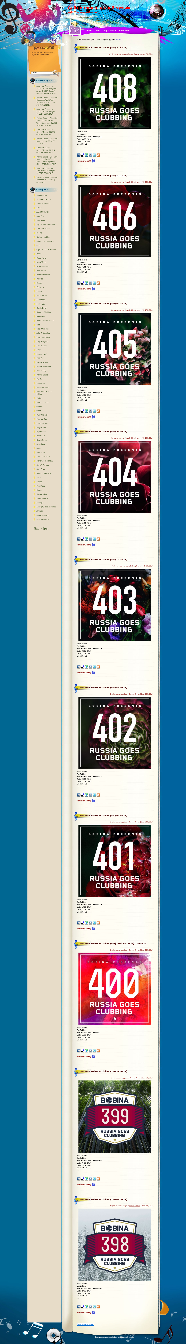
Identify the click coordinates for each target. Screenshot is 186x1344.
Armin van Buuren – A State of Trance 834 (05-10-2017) (45, 111)
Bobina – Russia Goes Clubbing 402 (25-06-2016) (103, 687)
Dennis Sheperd (42, 266)
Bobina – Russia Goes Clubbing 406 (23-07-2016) (103, 175)
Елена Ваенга (42, 498)
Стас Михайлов (42, 519)
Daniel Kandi (41, 258)
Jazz (38, 325)
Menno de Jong (42, 388)
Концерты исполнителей (46, 507)
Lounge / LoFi (41, 354)
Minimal (39, 398)
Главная (88, 30)
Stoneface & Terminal (44, 461)
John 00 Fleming (42, 329)
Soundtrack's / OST (44, 457)
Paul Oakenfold (42, 415)
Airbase (39, 208)
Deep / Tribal (41, 262)
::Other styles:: (42, 195)
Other (38, 411)
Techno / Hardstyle (43, 473)
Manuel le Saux (42, 362)
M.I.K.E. (39, 358)
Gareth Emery (41, 308)
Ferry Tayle (40, 300)
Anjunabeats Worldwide (45, 224)
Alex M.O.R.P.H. (42, 212)
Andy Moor (40, 220)
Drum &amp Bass (43, 275)
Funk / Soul (40, 304)
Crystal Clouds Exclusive (46, 250)
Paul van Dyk (41, 419)
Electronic (40, 287)
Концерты (40, 503)
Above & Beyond (42, 204)
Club (38, 245)
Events (39, 291)
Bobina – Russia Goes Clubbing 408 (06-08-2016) (103, 47)
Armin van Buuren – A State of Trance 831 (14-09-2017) (45, 150)
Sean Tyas (40, 444)
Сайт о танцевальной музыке (100, 7)
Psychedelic (41, 432)
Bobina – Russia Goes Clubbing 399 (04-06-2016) (103, 1071)
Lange (38, 350)
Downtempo (41, 270)
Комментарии (84, 161)
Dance (39, 254)
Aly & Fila (40, 216)
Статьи (136, 54)
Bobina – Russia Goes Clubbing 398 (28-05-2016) (103, 1199)
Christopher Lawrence (44, 241)
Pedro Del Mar (42, 423)
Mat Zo (39, 379)
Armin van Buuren (43, 229)
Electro (39, 283)
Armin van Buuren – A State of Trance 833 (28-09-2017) (45, 132)
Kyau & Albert (41, 346)
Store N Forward (42, 465)
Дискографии (41, 494)
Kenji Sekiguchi (42, 342)
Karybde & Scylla (43, 337)
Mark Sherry (41, 371)
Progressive (41, 428)
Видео (39, 490)
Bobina (39, 233)
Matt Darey (40, 383)
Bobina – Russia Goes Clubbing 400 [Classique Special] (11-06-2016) (113, 943)
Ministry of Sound (43, 402)
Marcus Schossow (43, 367)
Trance (39, 482)
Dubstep (39, 279)
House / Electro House (45, 321)
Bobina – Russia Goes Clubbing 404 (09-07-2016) (103, 431)
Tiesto (38, 478)
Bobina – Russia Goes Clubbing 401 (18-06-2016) (103, 815)
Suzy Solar (40, 469)
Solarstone (40, 452)
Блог (97, 30)
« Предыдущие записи (85, 1324)
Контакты (124, 30)
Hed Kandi (40, 316)
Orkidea (39, 407)
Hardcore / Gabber (43, 312)
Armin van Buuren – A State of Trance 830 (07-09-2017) (45, 170)
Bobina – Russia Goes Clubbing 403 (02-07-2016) (103, 559)
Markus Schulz (42, 375)
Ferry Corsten (41, 296)
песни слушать (42, 515)
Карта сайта (110, 30)
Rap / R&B (40, 436)
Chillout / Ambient (43, 237)
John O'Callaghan (43, 333)
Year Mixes (40, 486)
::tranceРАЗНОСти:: (44, 200)
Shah (38, 448)
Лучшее (39, 511)
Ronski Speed (41, 440)
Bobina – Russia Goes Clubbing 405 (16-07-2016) (103, 303)
